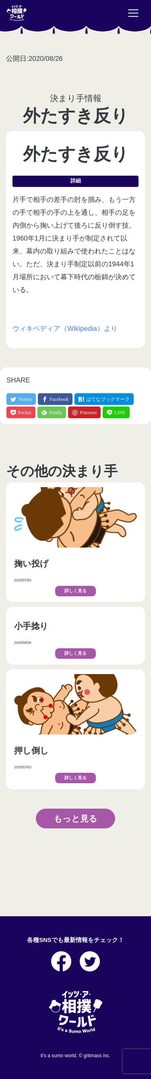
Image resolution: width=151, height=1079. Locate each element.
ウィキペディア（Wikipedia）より (65, 328)
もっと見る (75, 818)
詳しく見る (75, 590)
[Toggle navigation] (133, 13)
